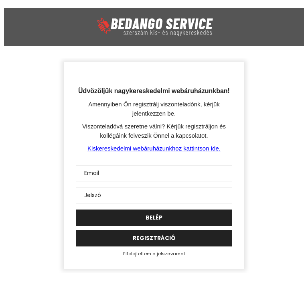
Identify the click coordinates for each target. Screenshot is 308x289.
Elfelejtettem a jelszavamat (154, 253)
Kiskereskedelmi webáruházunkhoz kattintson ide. (154, 148)
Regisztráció (154, 238)
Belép (154, 218)
